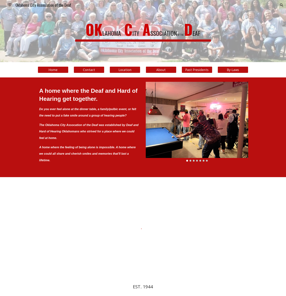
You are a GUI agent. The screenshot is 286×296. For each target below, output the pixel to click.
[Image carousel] (197, 122)
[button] (281, 5)
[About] (161, 70)
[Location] (125, 70)
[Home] (53, 70)
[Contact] (89, 70)
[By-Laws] (233, 70)
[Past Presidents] (197, 70)
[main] (143, 31)
